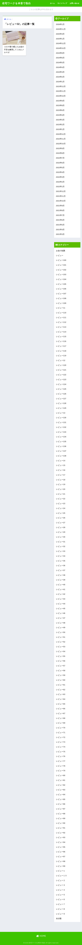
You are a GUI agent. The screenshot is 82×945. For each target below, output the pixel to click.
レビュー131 (61, 422)
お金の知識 (60, 251)
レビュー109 (61, 303)
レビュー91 (60, 828)
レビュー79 (60, 771)
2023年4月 (60, 115)
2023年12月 (61, 86)
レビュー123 (61, 380)
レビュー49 (60, 628)
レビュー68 (60, 718)
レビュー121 (61, 370)
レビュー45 (60, 609)
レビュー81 (60, 780)
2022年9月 (60, 148)
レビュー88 (60, 814)
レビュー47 (60, 618)
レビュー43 (60, 599)
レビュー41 (60, 589)
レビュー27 (60, 523)
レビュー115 (61, 337)
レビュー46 (60, 613)
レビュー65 (60, 704)
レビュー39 (60, 580)
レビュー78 (60, 766)
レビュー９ (60, 914)
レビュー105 (61, 284)
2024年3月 (60, 72)
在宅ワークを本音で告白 (16, 3)
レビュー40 (60, 585)
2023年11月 (61, 91)
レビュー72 (60, 737)
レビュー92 (60, 833)
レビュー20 (60, 489)
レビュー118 (61, 351)
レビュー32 (60, 546)
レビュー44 (60, 604)
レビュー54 (60, 651)
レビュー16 (60, 470)
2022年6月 (60, 163)
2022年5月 (60, 168)
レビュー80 (60, 775)
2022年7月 (60, 158)
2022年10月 (61, 144)
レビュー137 (61, 451)
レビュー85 (60, 799)
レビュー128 (61, 403)
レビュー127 (61, 399)
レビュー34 (60, 556)
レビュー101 (61, 265)
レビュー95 (60, 847)
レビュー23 (60, 504)
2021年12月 (61, 191)
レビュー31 (60, 542)
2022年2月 (60, 182)
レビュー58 (60, 671)
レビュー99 (60, 866)
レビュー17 (60, 475)
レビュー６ (60, 899)
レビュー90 (60, 823)
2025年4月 (60, 34)
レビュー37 (60, 570)
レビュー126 (61, 394)
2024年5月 (60, 63)
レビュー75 (60, 752)
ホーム (52, 3)
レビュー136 (61, 446)
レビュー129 (61, 408)
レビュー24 (60, 508)
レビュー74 (60, 747)
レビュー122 (61, 375)
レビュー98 (60, 861)
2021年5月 (60, 225)
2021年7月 (60, 215)
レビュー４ (60, 890)
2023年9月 (60, 101)
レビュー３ (60, 885)
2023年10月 (61, 96)
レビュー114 (61, 332)
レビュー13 (60, 413)
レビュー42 (60, 594)
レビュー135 (61, 442)
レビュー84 (60, 795)
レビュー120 (61, 365)
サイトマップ (62, 3)
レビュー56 (60, 661)
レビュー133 (61, 432)
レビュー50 (60, 632)
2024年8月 (60, 53)
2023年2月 (60, 125)
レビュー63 (60, 694)
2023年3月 (60, 120)
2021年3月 (60, 234)
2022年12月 (61, 134)
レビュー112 (61, 322)
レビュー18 (60, 480)
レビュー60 (60, 680)
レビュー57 (60, 666)
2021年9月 (60, 206)
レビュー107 (61, 294)
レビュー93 (60, 837)
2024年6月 (60, 58)
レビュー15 (60, 465)
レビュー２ (60, 880)
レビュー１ (60, 871)
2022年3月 (60, 177)
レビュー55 (60, 656)
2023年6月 (60, 110)
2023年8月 (60, 105)
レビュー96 (60, 852)
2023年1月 (60, 129)
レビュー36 (60, 566)
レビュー (59, 256)
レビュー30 (60, 537)
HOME (41, 936)
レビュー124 (61, 384)
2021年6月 (60, 220)
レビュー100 (61, 260)
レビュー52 (60, 642)
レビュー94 (60, 842)
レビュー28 (60, 527)
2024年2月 (60, 77)
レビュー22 (60, 499)
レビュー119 (61, 356)
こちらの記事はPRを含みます (41, 9)
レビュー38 (60, 575)
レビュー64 (60, 699)
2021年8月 (60, 210)
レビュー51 (60, 637)
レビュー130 (61, 418)
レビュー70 (60, 728)
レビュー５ (60, 895)
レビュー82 (60, 785)
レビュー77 (60, 761)
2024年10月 (61, 48)
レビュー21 (60, 494)
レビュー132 (61, 427)
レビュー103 (61, 275)
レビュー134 (61, 437)
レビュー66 (60, 709)
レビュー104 (61, 279)
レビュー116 (61, 341)
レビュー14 (60, 461)
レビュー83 (60, 790)
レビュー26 (60, 518)
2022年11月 (61, 139)
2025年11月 (61, 29)
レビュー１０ (61, 876)
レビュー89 (60, 818)
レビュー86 (60, 804)
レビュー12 (60, 360)
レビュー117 (61, 346)
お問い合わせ (74, 3)
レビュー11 (60, 308)
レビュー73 (60, 742)
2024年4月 (60, 67)
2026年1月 (60, 24)
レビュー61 (60, 685)
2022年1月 (60, 187)
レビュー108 (61, 298)
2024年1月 (60, 82)
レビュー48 (60, 623)
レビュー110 (61, 313)
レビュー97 (60, 857)
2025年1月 (60, 39)
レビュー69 (60, 723)
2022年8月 (60, 153)
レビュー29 (60, 532)
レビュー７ (60, 904)
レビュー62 (60, 690)
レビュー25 (60, 513)
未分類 (58, 919)
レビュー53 (60, 647)
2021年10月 (61, 201)
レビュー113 (61, 327)
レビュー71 (60, 733)
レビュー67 (60, 713)
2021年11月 (61, 196)
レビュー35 (60, 561)
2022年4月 (60, 172)
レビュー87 (60, 809)
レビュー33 (60, 551)
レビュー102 (61, 270)
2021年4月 (60, 230)
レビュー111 (61, 318)
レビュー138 (61, 456)
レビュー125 (61, 389)
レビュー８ (60, 909)
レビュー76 (60, 756)
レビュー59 (60, 675)
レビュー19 (60, 484)
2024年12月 (61, 43)
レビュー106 (61, 289)
